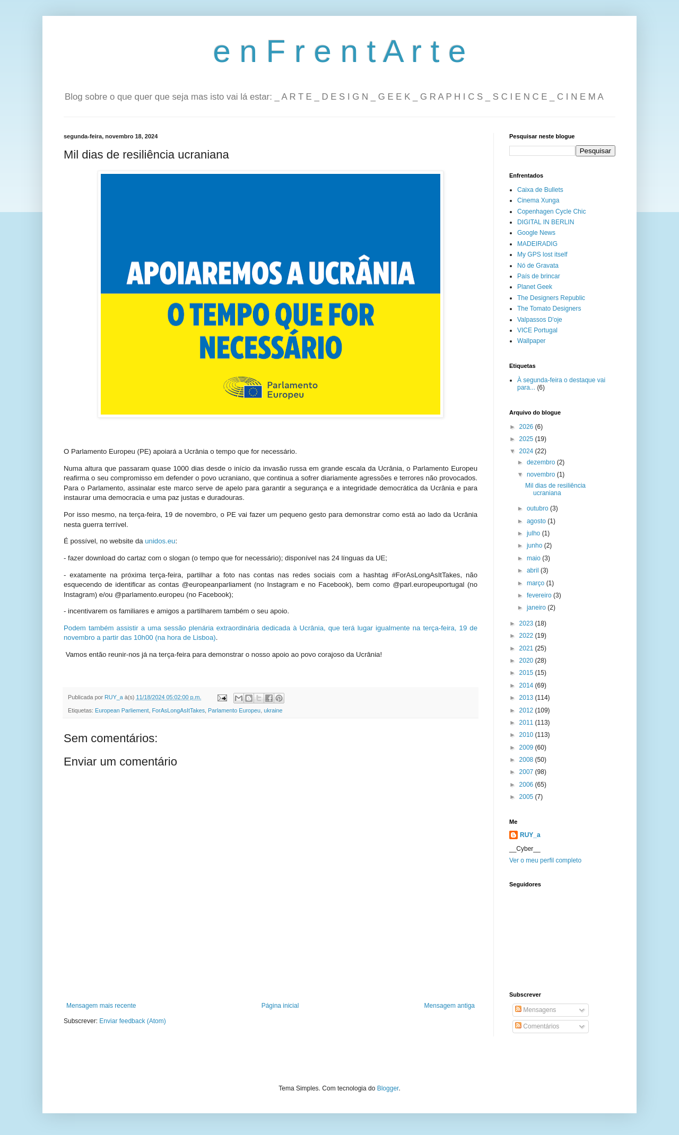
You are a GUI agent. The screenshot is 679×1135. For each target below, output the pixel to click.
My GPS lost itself (542, 254)
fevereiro (540, 595)
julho (534, 533)
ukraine (273, 710)
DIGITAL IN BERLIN (545, 222)
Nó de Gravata (538, 265)
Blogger (388, 1088)
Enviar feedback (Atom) (132, 1021)
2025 (527, 439)
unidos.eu (160, 541)
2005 (527, 796)
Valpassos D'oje (539, 319)
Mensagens (535, 1010)
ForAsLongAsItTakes (178, 710)
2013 (527, 697)
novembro (542, 474)
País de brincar (538, 276)
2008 (527, 759)
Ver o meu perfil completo (545, 860)
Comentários (537, 1026)
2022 (527, 635)
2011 (527, 722)
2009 (527, 747)
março (536, 583)
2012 (527, 710)
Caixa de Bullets (540, 189)
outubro (538, 508)
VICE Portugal (537, 330)
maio (534, 558)
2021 (527, 648)
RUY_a (530, 835)
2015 (527, 672)
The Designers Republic (551, 298)
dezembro (542, 462)
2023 (527, 623)
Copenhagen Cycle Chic (551, 211)
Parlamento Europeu (234, 710)
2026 (527, 426)
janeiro (537, 607)
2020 (527, 660)
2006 (527, 784)
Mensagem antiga (449, 1005)
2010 (527, 734)
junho (535, 545)
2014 (527, 685)
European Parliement (122, 710)
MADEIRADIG (537, 244)
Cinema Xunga (538, 200)
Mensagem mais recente (101, 1005)
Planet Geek (534, 287)
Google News (536, 232)
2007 (527, 772)
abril (534, 570)
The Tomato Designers (549, 308)
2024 (527, 451)
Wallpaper (531, 341)
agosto (537, 521)
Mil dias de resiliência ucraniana (555, 489)
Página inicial (280, 1005)
